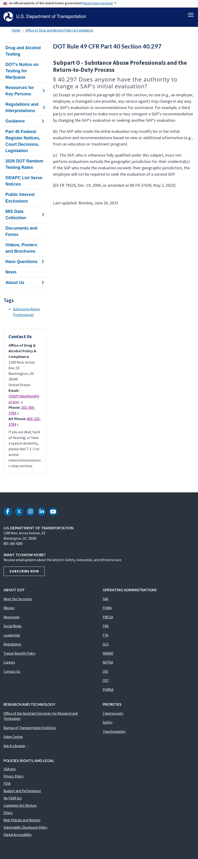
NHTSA (108, 662)
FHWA (107, 608)
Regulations (12, 644)
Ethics (8, 812)
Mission (9, 608)
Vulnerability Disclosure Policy (25, 827)
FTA (105, 635)
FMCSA (108, 617)
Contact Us (12, 671)
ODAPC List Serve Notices (23, 180)
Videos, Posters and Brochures (21, 248)
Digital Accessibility (18, 834)
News (10, 272)
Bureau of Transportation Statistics (30, 727)
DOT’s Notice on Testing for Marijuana (21, 71)
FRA (106, 626)
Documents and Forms (21, 231)
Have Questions (24, 261)
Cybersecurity (113, 713)
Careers (9, 662)
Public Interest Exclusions (20, 197)
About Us (24, 282)
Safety (108, 722)
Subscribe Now (24, 571)
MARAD (108, 653)
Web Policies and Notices (22, 820)
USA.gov (10, 769)
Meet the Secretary (18, 599)
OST (106, 680)
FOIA (7, 783)
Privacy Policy (14, 776)
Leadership (12, 635)
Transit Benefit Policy (20, 653)
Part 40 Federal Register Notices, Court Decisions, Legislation (22, 141)
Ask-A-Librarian (17, 746)
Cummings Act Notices (20, 805)
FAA (105, 599)
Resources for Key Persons (24, 90)
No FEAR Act (13, 798)
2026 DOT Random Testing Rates (24, 164)
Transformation (114, 731)
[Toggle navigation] (191, 14)
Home (16, 30)
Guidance (24, 121)
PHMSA (108, 689)
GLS (106, 644)
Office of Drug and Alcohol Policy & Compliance (59, 30)
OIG (105, 671)
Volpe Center (13, 736)
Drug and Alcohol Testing (23, 51)
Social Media (12, 626)
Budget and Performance (22, 791)
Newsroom (12, 617)
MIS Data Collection (24, 214)
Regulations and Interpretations (24, 107)
